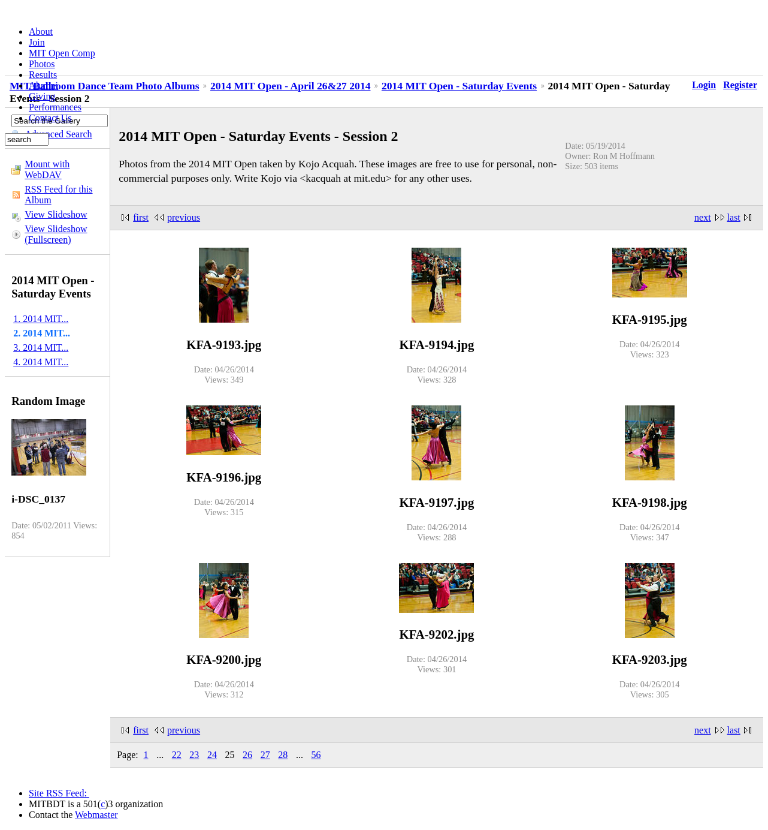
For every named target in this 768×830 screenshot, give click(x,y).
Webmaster (96, 815)
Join (37, 42)
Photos (42, 64)
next (702, 217)
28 (283, 755)
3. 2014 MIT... (40, 347)
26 (247, 755)
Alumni (43, 85)
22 (177, 755)
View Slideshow (56, 214)
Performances (55, 107)
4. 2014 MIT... (40, 362)
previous (183, 217)
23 (194, 755)
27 (265, 755)
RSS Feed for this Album (58, 194)
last (733, 217)
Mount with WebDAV (47, 169)
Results (43, 75)
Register (740, 85)
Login (704, 85)
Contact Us (50, 118)
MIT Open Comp (62, 53)
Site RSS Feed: (59, 793)
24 (212, 755)
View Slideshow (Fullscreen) (56, 234)
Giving (42, 96)
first (141, 217)
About (41, 31)
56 (315, 755)
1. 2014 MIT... (40, 319)
